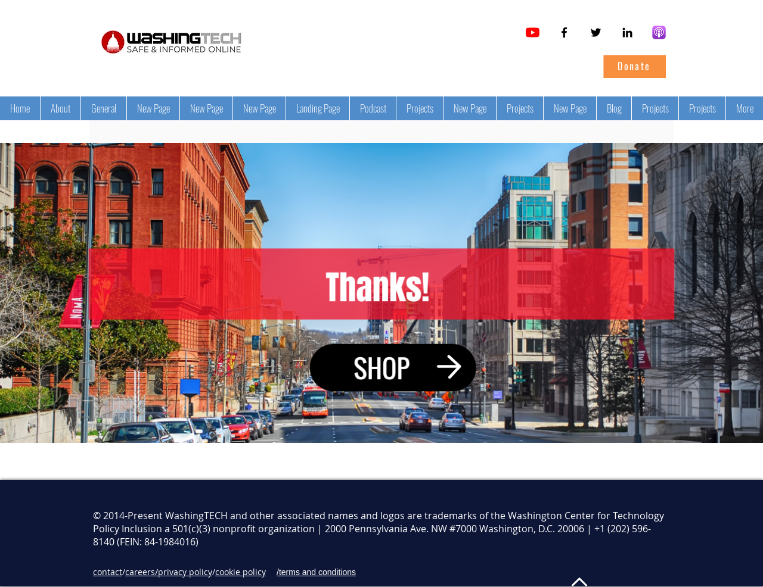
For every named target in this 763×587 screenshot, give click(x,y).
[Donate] (634, 66)
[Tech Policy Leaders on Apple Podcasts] (659, 32)
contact (107, 571)
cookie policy (240, 571)
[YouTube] (532, 32)
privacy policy (185, 571)
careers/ (141, 571)
